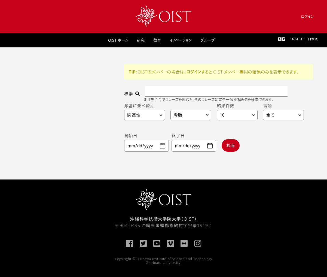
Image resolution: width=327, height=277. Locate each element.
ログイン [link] (307, 16)
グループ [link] (207, 40)
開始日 (130, 136)
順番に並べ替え (139, 105)
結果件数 (225, 105)
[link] (163, 16)
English (297, 39)
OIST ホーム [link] (118, 40)
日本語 (313, 39)
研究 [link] (141, 40)
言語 (267, 105)
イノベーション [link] (181, 40)
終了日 (178, 136)
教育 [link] (157, 40)
